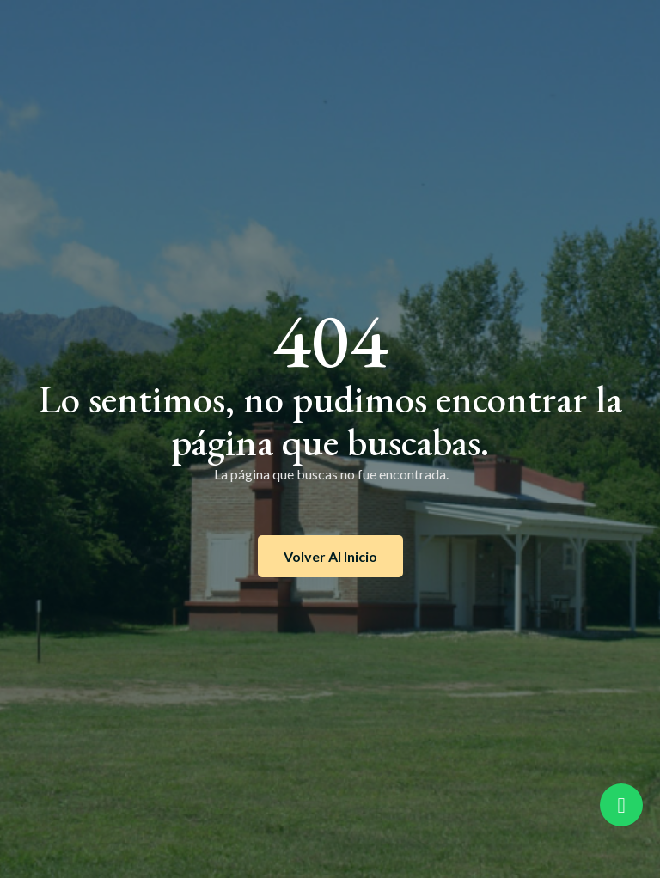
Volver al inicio (330, 556)
